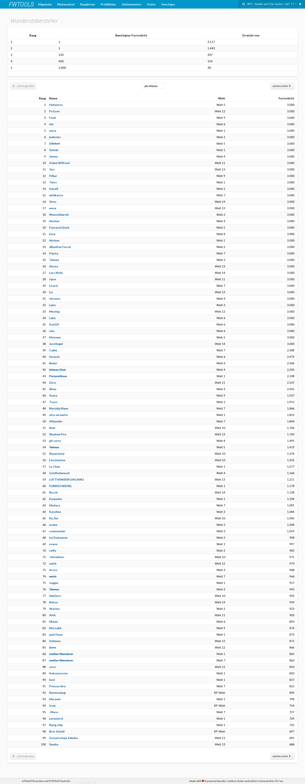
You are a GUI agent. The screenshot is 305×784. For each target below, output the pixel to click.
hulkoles (55, 137)
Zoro (52, 382)
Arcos (53, 570)
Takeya (54, 260)
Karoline (55, 511)
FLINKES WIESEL (60, 486)
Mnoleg (54, 311)
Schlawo (55, 641)
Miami (53, 621)
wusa (52, 130)
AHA (52, 615)
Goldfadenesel (59, 473)
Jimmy (53, 156)
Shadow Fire (57, 434)
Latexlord (56, 718)
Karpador (55, 499)
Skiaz (52, 389)
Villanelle (55, 421)
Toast (53, 402)
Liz (51, 292)
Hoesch (54, 356)
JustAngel (56, 344)
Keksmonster (58, 673)
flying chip (56, 725)
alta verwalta (58, 415)
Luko (52, 305)
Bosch (53, 492)
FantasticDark (59, 227)
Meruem (55, 699)
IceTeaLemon (58, 537)
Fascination (57, 460)
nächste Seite (281, 86)
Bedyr (53, 363)
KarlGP (54, 324)
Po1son (54, 111)
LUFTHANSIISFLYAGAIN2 (66, 479)
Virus (52, 201)
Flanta (53, 253)
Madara (54, 505)
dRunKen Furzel (60, 247)
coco (52, 667)
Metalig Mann (58, 408)
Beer (52, 428)
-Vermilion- (57, 557)
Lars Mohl (56, 272)
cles (52, 331)
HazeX (53, 188)
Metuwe (55, 337)
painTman (56, 634)
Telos (53, 182)
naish (52, 563)
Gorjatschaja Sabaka (63, 738)
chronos (54, 298)
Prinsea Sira (57, 686)
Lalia (52, 318)
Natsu (53, 602)
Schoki (53, 150)
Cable (53, 350)
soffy (52, 550)
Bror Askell (57, 731)
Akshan (54, 221)
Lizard (53, 285)
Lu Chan (54, 466)
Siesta (53, 266)
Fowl (52, 117)
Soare (53, 395)
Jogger (54, 583)
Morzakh (55, 628)
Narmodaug (57, 692)
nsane (53, 524)
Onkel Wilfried (59, 163)
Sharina (54, 608)
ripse (52, 279)
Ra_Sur (54, 518)
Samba (53, 744)
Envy (52, 234)
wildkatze (56, 195)
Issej (52, 705)
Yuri (52, 169)
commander (57, 531)
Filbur (53, 176)
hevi (52, 679)
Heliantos (56, 104)
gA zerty (55, 440)
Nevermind (56, 453)
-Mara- (54, 712)
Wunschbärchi (59, 214)
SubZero (55, 595)
